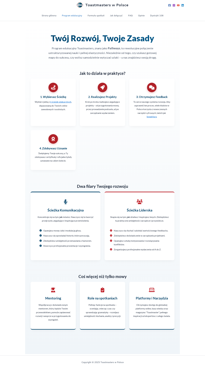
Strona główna (52, 15)
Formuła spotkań (97, 15)
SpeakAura (151, 116)
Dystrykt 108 (153, 15)
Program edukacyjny (74, 15)
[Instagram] (174, 5)
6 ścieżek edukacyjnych (61, 102)
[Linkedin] (182, 5)
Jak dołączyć (116, 15)
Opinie (139, 15)
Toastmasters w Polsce (106, 4)
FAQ (129, 15)
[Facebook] (169, 5)
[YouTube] (178, 5)
